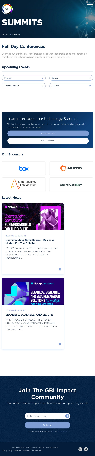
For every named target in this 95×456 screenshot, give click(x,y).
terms (52, 431)
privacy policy (62, 431)
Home (5, 35)
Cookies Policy (36, 451)
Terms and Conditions (22, 451)
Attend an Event (48, 141)
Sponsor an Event (48, 133)
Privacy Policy (7, 451)
